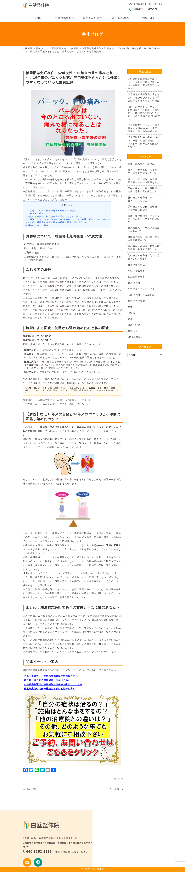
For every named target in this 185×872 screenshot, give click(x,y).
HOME (37, 18)
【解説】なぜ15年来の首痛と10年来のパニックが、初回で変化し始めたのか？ (67, 219)
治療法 (131, 313)
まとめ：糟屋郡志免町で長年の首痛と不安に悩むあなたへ (56, 222)
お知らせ (132, 331)
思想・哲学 (134, 325)
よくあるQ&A (120, 18)
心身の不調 (134, 283)
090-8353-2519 (144, 9)
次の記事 (114, 789)
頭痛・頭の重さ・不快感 (141, 164)
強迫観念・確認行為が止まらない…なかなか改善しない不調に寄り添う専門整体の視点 (144, 97)
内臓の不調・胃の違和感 (141, 294)
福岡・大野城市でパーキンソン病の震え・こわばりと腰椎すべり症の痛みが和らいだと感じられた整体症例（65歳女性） (144, 112)
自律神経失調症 (136, 264)
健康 (130, 319)
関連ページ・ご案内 (36, 225)
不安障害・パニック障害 (65, 48)
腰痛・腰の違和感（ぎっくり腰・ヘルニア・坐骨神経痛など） (144, 219)
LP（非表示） (135, 337)
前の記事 (31, 789)
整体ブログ (148, 18)
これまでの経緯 (34, 213)
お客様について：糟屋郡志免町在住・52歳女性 (51, 210)
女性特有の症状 (136, 301)
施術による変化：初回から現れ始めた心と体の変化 (53, 216)
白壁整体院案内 (64, 18)
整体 (130, 307)
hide (69, 205)
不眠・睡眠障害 (136, 270)
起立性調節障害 (136, 276)
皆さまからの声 (92, 18)
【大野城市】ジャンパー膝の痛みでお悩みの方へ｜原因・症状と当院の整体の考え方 (144, 128)
